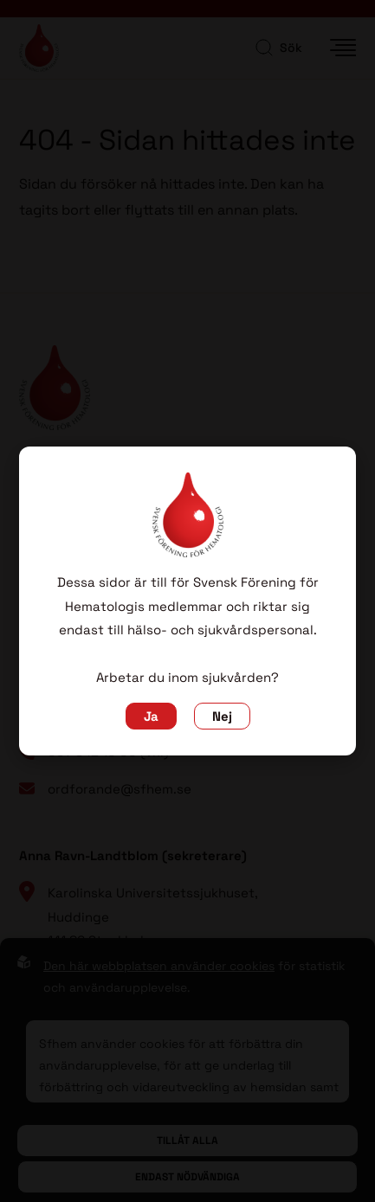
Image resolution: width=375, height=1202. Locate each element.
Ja (151, 716)
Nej (222, 716)
